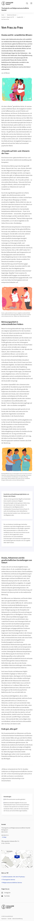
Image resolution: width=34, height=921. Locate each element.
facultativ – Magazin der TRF (7, 17)
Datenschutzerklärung (17, 918)
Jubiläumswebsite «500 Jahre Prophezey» (14, 877)
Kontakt (9, 918)
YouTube (5, 896)
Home (2, 15)
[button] (30, 852)
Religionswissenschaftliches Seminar (12, 883)
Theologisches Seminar (9, 880)
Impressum (4, 918)
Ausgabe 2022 (20, 17)
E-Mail (4, 837)
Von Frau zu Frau (5, 19)
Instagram (5, 893)
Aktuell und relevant (11, 15)
